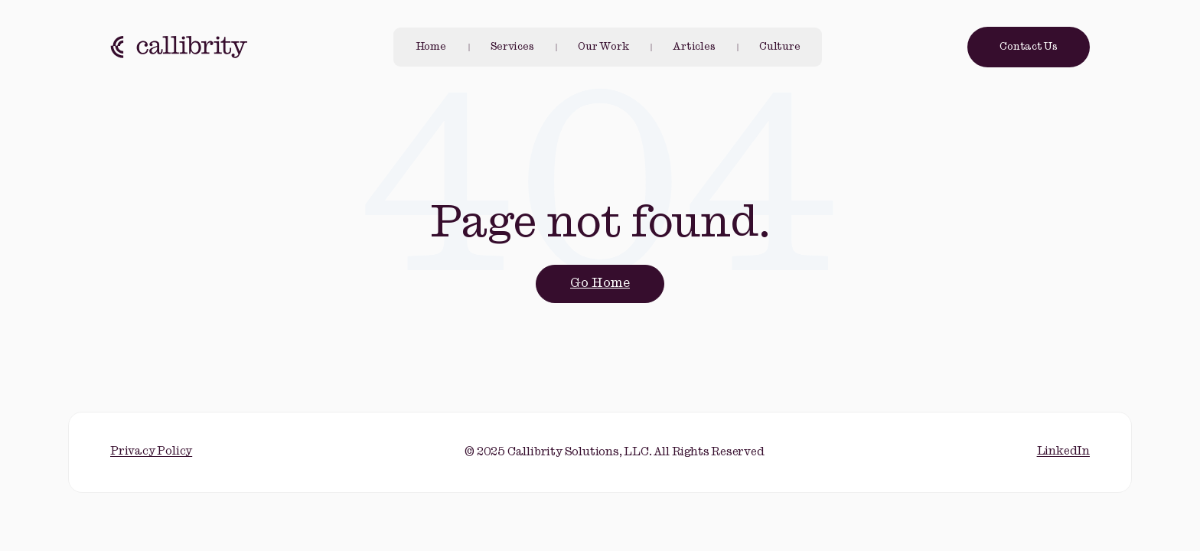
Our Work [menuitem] (603, 46)
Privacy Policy (151, 451)
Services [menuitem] (512, 46)
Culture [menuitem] (779, 46)
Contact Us (1028, 46)
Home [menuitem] (431, 46)
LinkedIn (1063, 451)
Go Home (600, 283)
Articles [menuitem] (694, 46)
